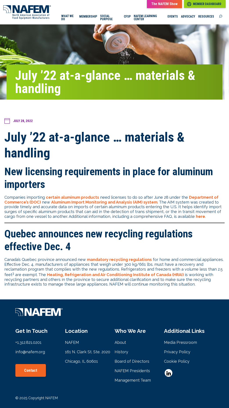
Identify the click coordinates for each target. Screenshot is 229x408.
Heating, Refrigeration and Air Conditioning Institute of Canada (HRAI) (115, 274)
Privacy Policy (177, 352)
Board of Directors (132, 361)
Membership (88, 16)
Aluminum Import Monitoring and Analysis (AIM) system (104, 202)
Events (173, 16)
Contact (30, 370)
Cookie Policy (176, 361)
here (200, 216)
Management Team (133, 380)
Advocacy (188, 16)
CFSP (127, 16)
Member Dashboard (204, 4)
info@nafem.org (30, 352)
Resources (206, 16)
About (120, 342)
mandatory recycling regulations (119, 259)
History (121, 352)
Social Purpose (106, 18)
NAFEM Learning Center (145, 18)
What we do (67, 18)
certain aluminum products (72, 197)
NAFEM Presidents (132, 370)
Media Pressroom (180, 342)
